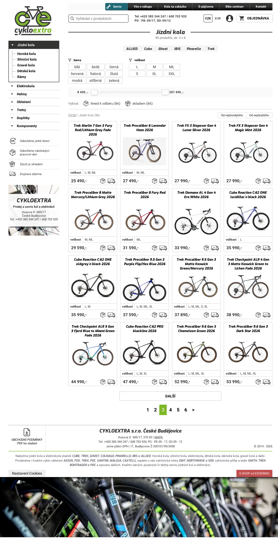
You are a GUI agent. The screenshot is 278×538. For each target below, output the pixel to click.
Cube (148, 49)
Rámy (21, 77)
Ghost (163, 49)
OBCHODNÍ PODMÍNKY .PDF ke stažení (26, 442)
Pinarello (194, 49)
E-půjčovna (205, 6)
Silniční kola (27, 59)
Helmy (22, 94)
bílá (77, 67)
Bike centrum (234, 6)
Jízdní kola (26, 45)
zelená (114, 81)
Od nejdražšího (259, 116)
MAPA (158, 438)
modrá (77, 81)
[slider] (94, 93)
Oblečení (24, 102)
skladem (142, 104)
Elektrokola (26, 86)
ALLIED (131, 49)
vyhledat (72, 18)
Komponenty (27, 126)
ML (171, 67)
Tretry (21, 110)
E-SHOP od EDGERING (254, 474)
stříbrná (95, 81)
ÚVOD (72, 116)
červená (77, 74)
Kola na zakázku (175, 6)
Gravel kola (26, 65)
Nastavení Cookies (27, 474)
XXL (172, 74)
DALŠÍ (170, 397)
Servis (117, 6)
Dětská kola (26, 71)
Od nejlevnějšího (232, 116)
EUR (218, 18)
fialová (95, 74)
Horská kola (26, 54)
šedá (95, 67)
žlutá (114, 74)
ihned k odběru (105, 104)
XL (154, 74)
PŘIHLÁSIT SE (229, 18)
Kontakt (261, 6)
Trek (211, 49)
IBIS (177, 49)
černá (114, 67)
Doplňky (23, 118)
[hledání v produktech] (98, 18)
